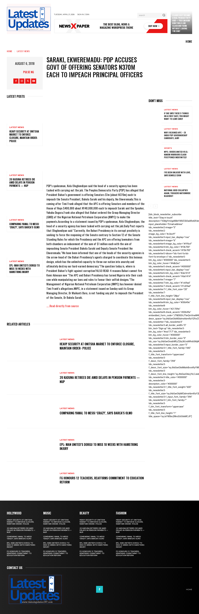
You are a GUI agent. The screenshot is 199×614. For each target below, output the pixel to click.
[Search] (164, 15)
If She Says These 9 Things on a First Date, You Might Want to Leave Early (176, 116)
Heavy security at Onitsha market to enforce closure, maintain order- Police (24, 136)
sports (168, 148)
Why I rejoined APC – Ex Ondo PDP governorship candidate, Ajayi (175, 135)
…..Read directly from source (62, 306)
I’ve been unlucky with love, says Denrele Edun (177, 174)
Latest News (23, 51)
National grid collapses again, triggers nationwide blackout (177, 192)
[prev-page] (151, 206)
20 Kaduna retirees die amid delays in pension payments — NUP (22, 182)
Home (9, 51)
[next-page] (155, 206)
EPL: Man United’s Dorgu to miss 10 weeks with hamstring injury (24, 269)
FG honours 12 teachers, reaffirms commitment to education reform (95, 480)
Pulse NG (28, 72)
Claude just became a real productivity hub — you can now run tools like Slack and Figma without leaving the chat (181, 23)
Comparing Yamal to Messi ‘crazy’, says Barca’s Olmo (24, 225)
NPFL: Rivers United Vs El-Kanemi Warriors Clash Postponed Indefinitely (176, 154)
